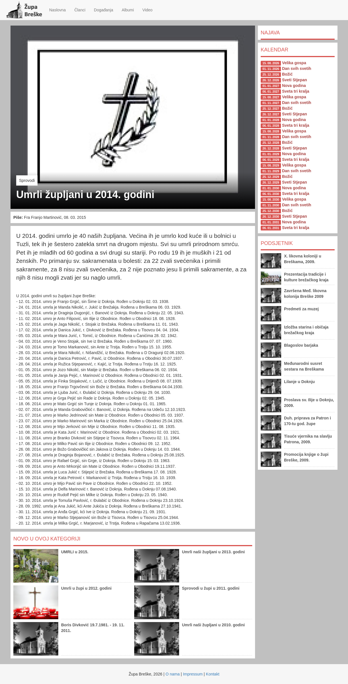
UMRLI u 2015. (74, 552)
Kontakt (212, 674)
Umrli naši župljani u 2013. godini (213, 552)
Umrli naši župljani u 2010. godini (213, 625)
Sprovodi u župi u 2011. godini (210, 588)
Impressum (192, 674)
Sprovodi (27, 180)
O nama (172, 674)
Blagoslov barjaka (301, 345)
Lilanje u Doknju (299, 381)
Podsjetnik (277, 243)
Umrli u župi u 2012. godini (86, 588)
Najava (270, 33)
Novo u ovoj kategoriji (46, 539)
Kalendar (274, 50)
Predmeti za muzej (301, 309)
